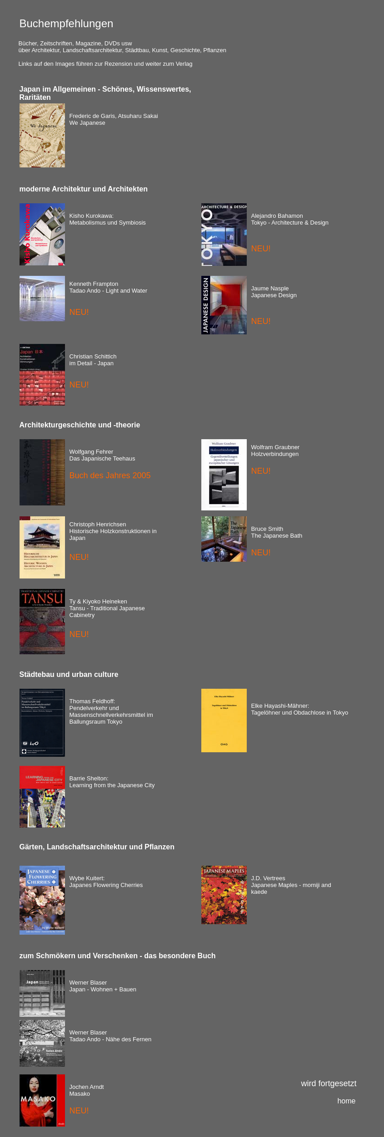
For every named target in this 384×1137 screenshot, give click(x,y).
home (346, 1101)
